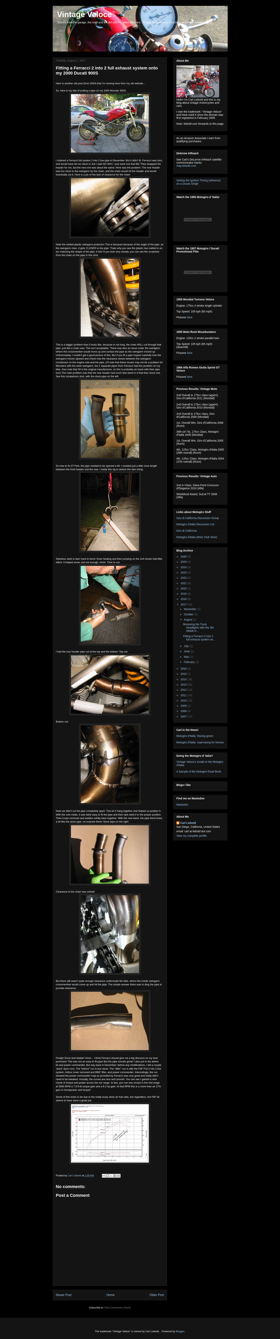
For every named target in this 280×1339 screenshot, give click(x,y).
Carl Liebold (188, 822)
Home (111, 1295)
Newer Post (64, 1295)
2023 (184, 572)
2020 (184, 588)
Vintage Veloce (83, 14)
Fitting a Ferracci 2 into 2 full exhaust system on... (199, 638)
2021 (184, 583)
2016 (184, 668)
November (190, 609)
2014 (184, 679)
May (187, 656)
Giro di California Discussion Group (197, 518)
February (189, 662)
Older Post (157, 1295)
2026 (184, 556)
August (188, 619)
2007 (184, 716)
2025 (184, 561)
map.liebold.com (186, 165)
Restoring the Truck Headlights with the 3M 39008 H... (198, 627)
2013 (184, 684)
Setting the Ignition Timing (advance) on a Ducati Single (198, 182)
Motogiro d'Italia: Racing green (194, 735)
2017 (184, 604)
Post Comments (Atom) (117, 1307)
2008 (184, 711)
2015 (184, 673)
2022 (184, 577)
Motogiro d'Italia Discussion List (195, 524)
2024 (184, 567)
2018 (184, 599)
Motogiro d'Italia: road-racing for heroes (200, 742)
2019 (184, 593)
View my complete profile (191, 835)
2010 (184, 700)
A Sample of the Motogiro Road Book (198, 771)
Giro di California (186, 530)
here (189, 317)
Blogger (180, 1331)
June (187, 651)
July (186, 646)
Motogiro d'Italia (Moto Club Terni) (196, 537)
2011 (184, 695)
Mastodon (182, 804)
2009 (184, 705)
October (189, 614)
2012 (184, 689)
